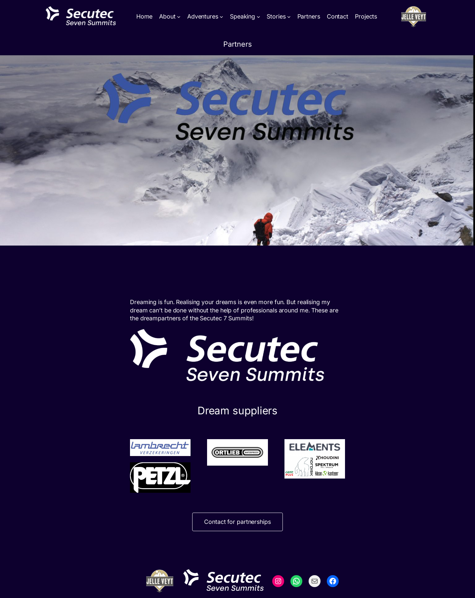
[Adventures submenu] (221, 17)
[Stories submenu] (289, 17)
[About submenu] (179, 17)
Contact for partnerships (237, 521)
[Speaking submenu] (258, 17)
